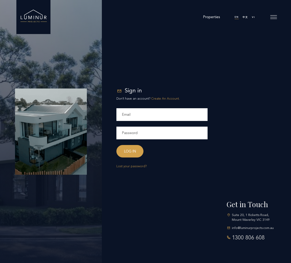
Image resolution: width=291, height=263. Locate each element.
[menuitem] (237, 17)
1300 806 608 (248, 237)
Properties (211, 17)
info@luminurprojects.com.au (253, 228)
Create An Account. (165, 99)
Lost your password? (131, 166)
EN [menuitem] (237, 17)
